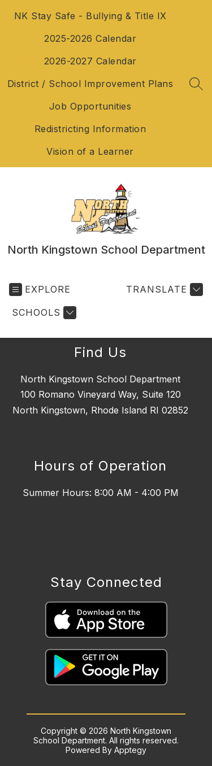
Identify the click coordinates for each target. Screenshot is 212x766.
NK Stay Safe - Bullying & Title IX (90, 15)
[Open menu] (40, 289)
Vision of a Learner (90, 151)
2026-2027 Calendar (90, 61)
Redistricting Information (90, 128)
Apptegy (130, 750)
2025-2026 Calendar (90, 38)
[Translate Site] (163, 289)
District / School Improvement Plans (90, 83)
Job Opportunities (90, 106)
